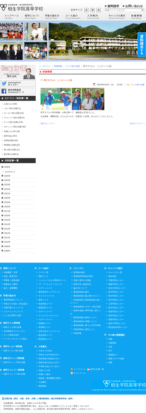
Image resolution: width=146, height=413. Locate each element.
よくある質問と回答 (12, 334)
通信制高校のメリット (13, 318)
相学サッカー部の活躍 (13, 369)
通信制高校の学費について (85, 340)
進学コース (43, 318)
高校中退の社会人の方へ (49, 381)
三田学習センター (116, 322)
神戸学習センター (116, 318)
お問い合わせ (134, 6)
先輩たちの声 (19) (12, 131)
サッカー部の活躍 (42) (14, 113)
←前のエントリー (47, 123)
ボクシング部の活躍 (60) (15, 127)
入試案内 (42, 400)
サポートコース (45, 330)
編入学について (80, 306)
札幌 (110, 357)
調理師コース (44, 341)
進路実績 (42, 404)
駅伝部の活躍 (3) (11, 154)
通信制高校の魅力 (81, 310)
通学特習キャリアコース (49, 310)
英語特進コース (45, 322)
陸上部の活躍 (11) (12, 150)
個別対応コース (45, 326)
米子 (110, 369)
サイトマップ (79, 391)
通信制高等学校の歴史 (83, 294)
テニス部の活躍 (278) (13, 122)
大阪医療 (112, 361)
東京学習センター (116, 326)
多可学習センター (116, 310)
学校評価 (77, 351)
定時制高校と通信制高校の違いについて (85, 319)
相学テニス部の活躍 (12, 345)
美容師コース (44, 345)
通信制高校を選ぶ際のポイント (87, 314)
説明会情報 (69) (11, 140)
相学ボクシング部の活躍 (14, 381)
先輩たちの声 (44, 389)
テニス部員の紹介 (11, 353)
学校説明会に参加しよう (84, 347)
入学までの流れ (45, 369)
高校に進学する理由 (82, 298)
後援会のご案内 (10, 302)
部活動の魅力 (79, 291)
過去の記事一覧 (97, 387)
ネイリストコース (46, 314)
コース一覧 (43, 291)
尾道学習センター (116, 330)
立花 (110, 365)
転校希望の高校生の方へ (49, 377)
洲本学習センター (116, 334)
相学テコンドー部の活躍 (14, 392)
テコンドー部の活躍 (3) (14, 118)
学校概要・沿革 (10, 291)
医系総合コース (45, 357)
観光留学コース (45, 353)
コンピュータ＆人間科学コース (52, 298)
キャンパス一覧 (115, 291)
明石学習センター (116, 314)
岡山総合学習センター (118, 345)
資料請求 (113, 6)
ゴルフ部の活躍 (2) (12, 108)
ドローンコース (45, 306)
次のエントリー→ (137, 123)
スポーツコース (45, 338)
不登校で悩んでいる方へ (49, 385)
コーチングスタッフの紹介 (15, 357)
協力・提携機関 (10, 306)
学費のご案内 (44, 392)
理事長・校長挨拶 (11, 298)
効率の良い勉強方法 (82, 302)
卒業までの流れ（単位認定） (16, 322)
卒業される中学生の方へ (49, 373)
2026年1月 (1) (10, 172)
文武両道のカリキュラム (14, 349)
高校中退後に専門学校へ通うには (85, 330)
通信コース (43, 294)
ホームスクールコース (48, 334)
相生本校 (112, 294)
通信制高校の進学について (85, 336)
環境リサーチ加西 (116, 377)
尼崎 (110, 381)
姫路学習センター (116, 302)
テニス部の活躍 (73, 66)
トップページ (45, 66)
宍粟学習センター (116, 298)
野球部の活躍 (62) (12, 145)
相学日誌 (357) (10, 136)
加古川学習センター (117, 306)
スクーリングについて (13, 330)
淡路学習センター (116, 338)
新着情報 (58, 66)
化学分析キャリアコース (49, 349)
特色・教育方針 (10, 294)
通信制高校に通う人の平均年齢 (87, 343)
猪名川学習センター (117, 341)
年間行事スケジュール (13, 326)
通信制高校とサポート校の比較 (87, 325)
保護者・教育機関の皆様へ (50, 396)
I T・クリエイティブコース (50, 302)
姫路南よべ (113, 373)
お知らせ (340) (10, 104)
